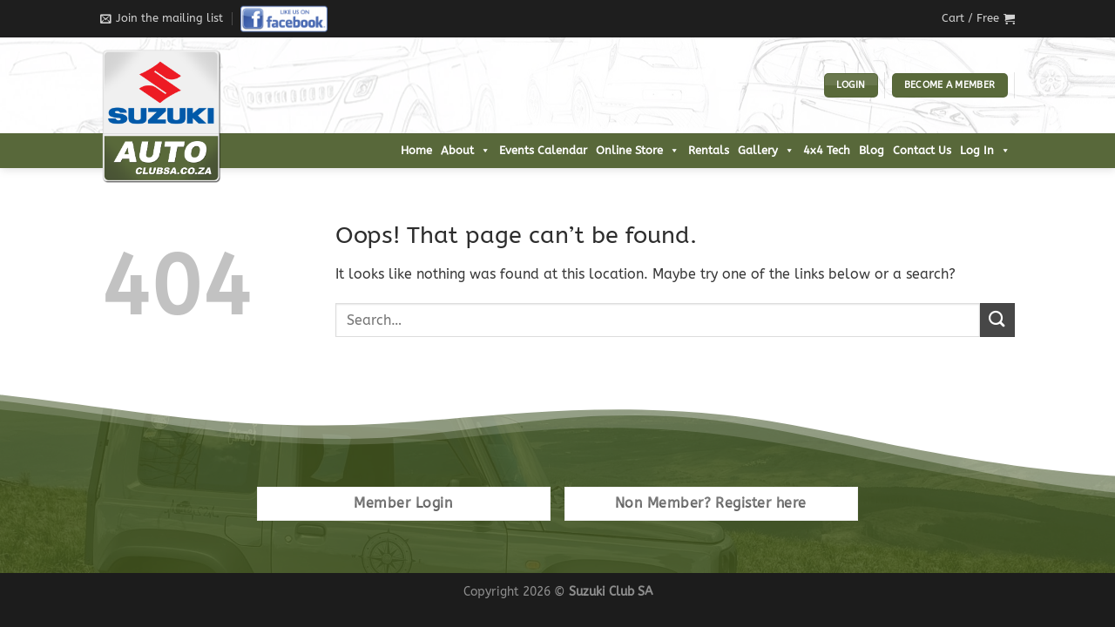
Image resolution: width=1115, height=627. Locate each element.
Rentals (708, 150)
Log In (985, 150)
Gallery (766, 150)
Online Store (637, 150)
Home (416, 150)
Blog (871, 150)
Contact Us (922, 150)
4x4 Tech (826, 150)
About (465, 150)
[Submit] (997, 320)
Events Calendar (543, 150)
